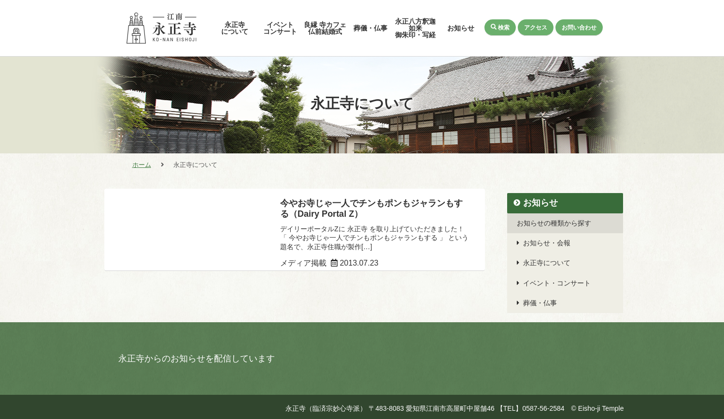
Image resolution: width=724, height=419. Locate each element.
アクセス (535, 27)
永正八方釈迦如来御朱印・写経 (415, 28)
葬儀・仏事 (370, 28)
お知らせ (460, 28)
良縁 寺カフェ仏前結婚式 (325, 28)
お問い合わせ (579, 27)
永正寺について (234, 28)
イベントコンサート (280, 28)
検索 (500, 27)
